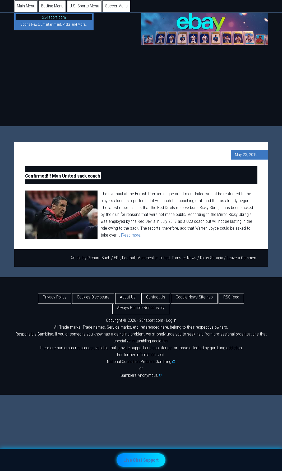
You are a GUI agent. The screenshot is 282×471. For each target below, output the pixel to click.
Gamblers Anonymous (141, 375)
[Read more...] (132, 235)
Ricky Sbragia (211, 257)
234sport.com (54, 17)
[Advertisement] (141, 86)
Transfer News (184, 257)
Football (129, 257)
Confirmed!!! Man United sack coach (62, 176)
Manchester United (153, 257)
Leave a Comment (242, 257)
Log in (171, 320)
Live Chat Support (141, 460)
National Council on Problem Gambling (141, 361)
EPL (117, 257)
